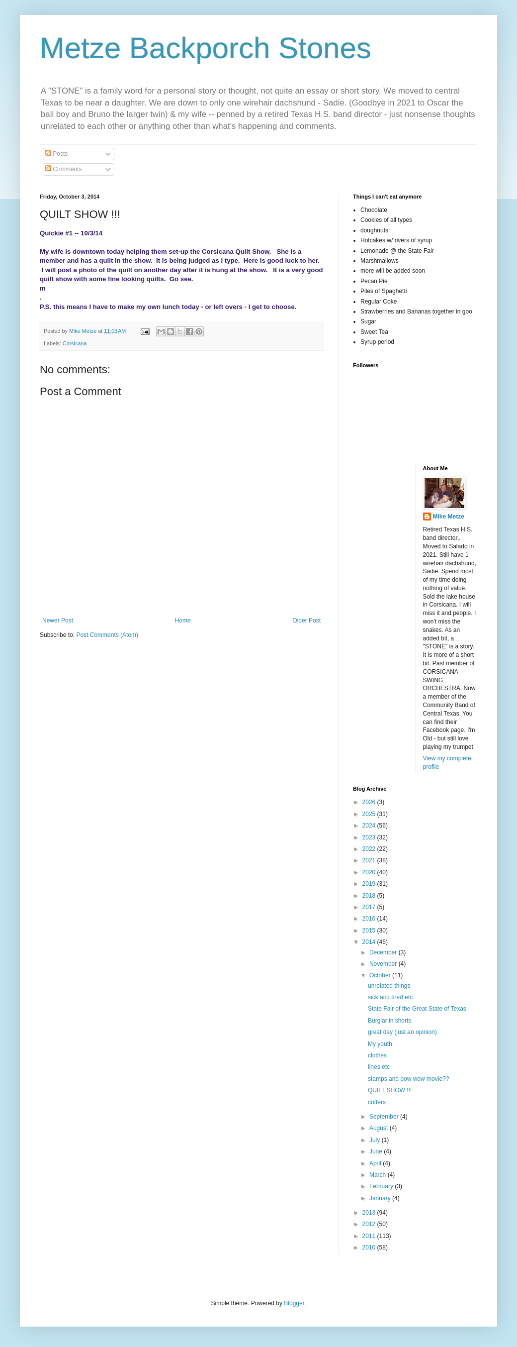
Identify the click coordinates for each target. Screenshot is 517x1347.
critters (377, 1102)
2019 (369, 883)
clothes (377, 1055)
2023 (369, 837)
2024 (369, 825)
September (384, 1116)
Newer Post (57, 620)
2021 (369, 860)
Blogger (294, 1303)
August (379, 1128)
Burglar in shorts (389, 1020)
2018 (369, 895)
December (384, 952)
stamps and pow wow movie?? (408, 1078)
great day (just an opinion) (402, 1032)
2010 (369, 1247)
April (376, 1163)
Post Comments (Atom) (107, 634)
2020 (369, 872)
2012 (369, 1224)
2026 (369, 802)
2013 (369, 1212)
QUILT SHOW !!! (390, 1090)
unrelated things (389, 985)
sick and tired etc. (391, 997)
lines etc (379, 1066)
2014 (369, 941)
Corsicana (75, 343)
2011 (369, 1236)
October (380, 975)
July (375, 1140)
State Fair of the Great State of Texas (417, 1008)
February (382, 1186)
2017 (369, 907)
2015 (369, 930)
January (380, 1198)
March (378, 1174)
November (384, 963)
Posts (56, 153)
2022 (369, 848)
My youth (380, 1043)
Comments (63, 169)
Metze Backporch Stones (205, 48)
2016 (369, 918)
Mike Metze (448, 516)
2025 (369, 814)
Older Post (306, 620)
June (376, 1151)
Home (183, 620)
